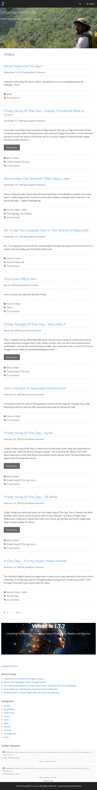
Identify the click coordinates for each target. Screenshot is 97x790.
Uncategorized (10, 733)
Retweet (47, 761)
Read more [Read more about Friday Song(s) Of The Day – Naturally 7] (11, 357)
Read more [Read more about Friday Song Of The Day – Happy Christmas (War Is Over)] (11, 147)
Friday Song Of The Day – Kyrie (28, 433)
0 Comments (13, 97)
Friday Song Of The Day (18, 161)
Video (9, 94)
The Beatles (26, 213)
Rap (16, 595)
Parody (10, 595)
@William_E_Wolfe (13, 768)
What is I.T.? (48, 626)
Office (10, 307)
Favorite (53, 761)
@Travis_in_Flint (12, 752)
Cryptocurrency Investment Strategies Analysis (24, 678)
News (6, 723)
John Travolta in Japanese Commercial (35, 388)
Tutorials (7, 730)
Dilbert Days (9, 712)
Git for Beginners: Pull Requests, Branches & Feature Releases (30, 689)
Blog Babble (9, 709)
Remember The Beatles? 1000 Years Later (37, 179)
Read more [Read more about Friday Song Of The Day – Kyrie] (11, 465)
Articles (7, 705)
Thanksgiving (13, 213)
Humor (10, 209)
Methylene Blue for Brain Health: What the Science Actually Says (31, 692)
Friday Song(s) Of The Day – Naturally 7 (34, 324)
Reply (41, 761)
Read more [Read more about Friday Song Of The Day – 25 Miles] (11, 529)
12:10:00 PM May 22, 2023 (11, 774)
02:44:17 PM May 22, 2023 (11, 758)
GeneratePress (75, 786)
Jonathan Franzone (18, 12)
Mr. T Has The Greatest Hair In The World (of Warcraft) (46, 230)
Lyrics (33, 480)
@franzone (48, 780)
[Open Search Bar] (80, 4)
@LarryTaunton (29, 768)
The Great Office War (20, 279)
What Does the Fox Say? (23, 66)
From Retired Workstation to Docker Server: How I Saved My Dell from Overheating (40, 685)
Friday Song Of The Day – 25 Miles (30, 497)
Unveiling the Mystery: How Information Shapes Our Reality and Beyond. (48, 633)
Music (9, 157)
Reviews (7, 726)
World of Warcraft (15, 262)
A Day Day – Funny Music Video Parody (35, 561)
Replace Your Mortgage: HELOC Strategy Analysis (25, 682)
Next (20, 612)
